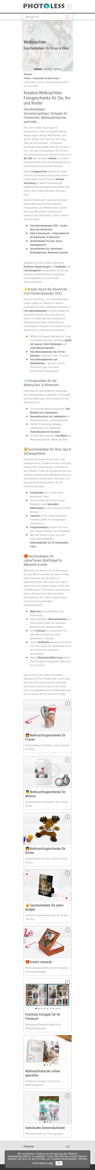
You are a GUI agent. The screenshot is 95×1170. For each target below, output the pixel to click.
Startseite (28, 74)
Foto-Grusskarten (32, 270)
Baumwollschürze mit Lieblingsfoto (48, 416)
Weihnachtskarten (57, 619)
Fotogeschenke (39, 171)
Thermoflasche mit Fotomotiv (45, 431)
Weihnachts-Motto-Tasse (50, 657)
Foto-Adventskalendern (35, 310)
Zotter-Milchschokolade (42, 347)
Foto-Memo (61, 435)
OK (59, 1163)
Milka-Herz (35, 611)
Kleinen (52, 158)
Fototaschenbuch (39, 527)
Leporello (35, 515)
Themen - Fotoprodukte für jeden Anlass (41, 78)
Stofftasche (44, 642)
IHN (30, 158)
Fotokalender (37, 492)
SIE (25, 158)
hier (51, 1163)
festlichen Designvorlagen (37, 266)
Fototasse (40, 630)
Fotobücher (60, 266)
